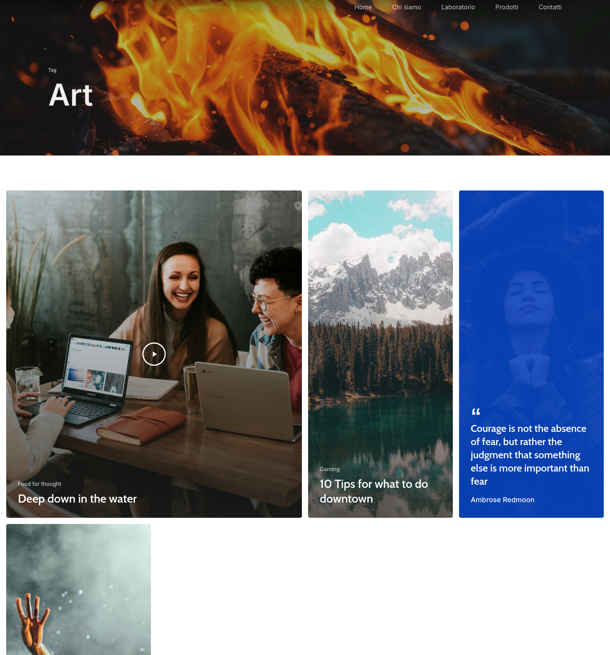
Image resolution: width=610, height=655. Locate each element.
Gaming (330, 469)
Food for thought (39, 483)
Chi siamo (406, 18)
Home (363, 18)
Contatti (550, 18)
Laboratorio (458, 18)
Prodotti (506, 18)
